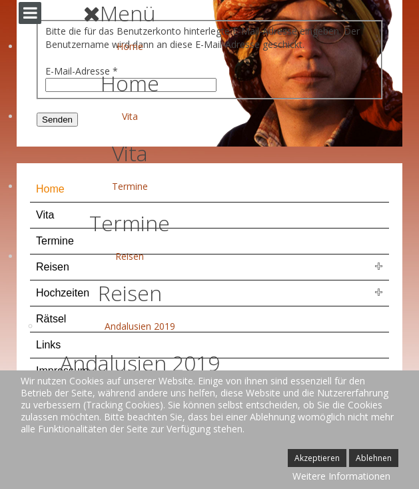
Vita (130, 116)
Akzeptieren (317, 458)
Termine (130, 186)
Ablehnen (374, 458)
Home (130, 46)
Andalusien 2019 (140, 326)
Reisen (129, 256)
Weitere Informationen (341, 476)
